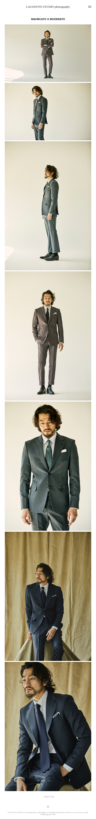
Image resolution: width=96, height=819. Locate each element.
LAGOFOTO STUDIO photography (48, 6)
